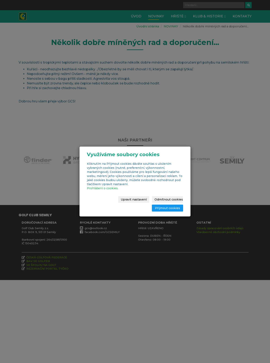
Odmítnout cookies (169, 199)
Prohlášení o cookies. (102, 188)
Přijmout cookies (167, 208)
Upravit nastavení (134, 199)
